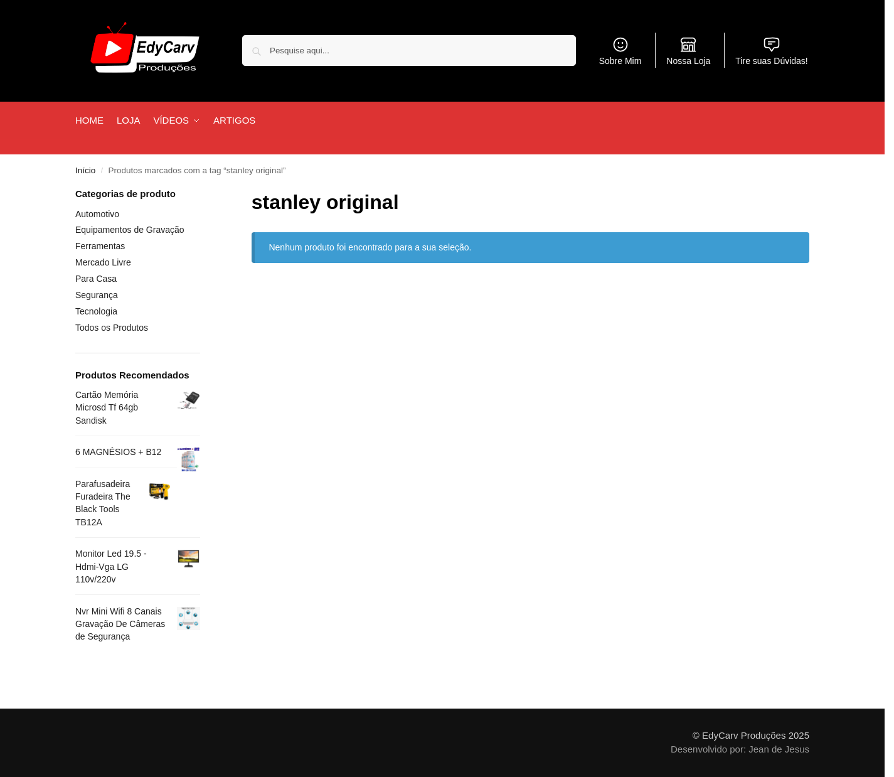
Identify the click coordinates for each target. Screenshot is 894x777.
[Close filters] (204, 195)
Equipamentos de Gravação (129, 230)
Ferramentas (100, 246)
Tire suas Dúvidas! (771, 51)
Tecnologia (96, 311)
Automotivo (97, 214)
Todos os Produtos (111, 328)
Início (85, 170)
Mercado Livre (103, 262)
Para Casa (96, 279)
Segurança (96, 295)
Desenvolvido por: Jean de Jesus (740, 749)
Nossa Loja (688, 51)
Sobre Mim (620, 51)
